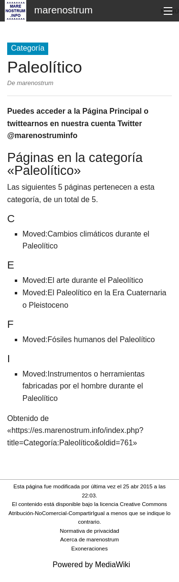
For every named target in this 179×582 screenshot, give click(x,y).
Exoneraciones (89, 548)
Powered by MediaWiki (91, 564)
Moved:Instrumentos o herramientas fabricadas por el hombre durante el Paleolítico (83, 386)
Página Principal (111, 111)
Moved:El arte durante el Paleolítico (82, 280)
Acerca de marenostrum (89, 539)
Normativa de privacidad (89, 531)
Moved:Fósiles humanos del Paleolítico (88, 339)
